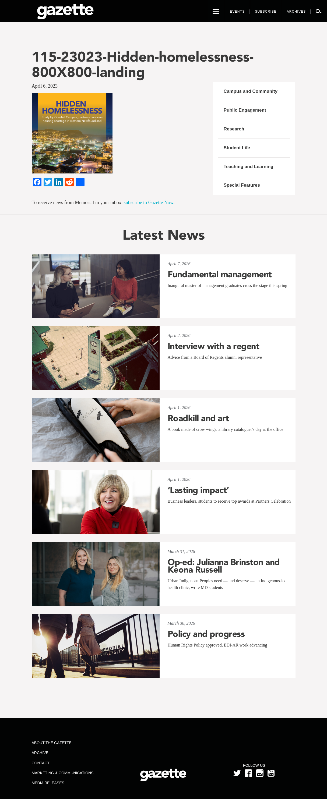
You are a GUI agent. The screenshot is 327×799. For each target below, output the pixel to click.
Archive (39, 753)
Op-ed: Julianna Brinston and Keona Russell (224, 565)
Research (234, 129)
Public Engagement (245, 110)
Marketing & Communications (62, 773)
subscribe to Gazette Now (148, 202)
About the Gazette (51, 743)
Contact (40, 763)
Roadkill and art (198, 418)
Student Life (237, 147)
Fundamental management (220, 274)
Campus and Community (250, 91)
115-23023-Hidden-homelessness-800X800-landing (143, 64)
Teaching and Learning (248, 166)
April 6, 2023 (45, 86)
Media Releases (47, 783)
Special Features (242, 185)
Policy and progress (206, 634)
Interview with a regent (213, 346)
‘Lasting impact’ (198, 490)
